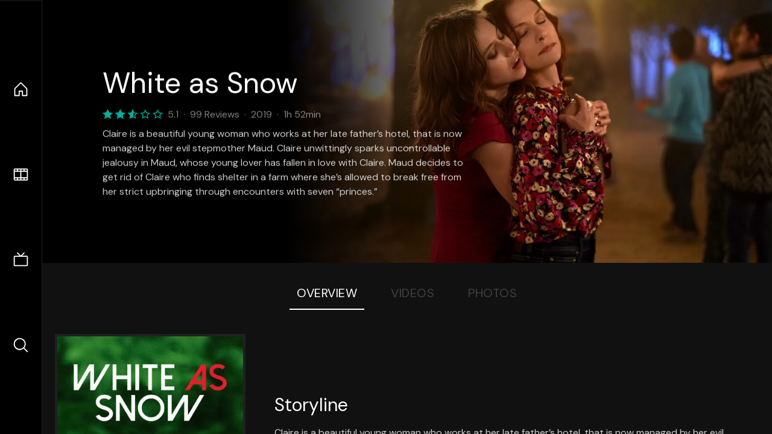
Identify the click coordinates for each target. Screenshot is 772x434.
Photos (492, 293)
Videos (412, 293)
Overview (327, 293)
